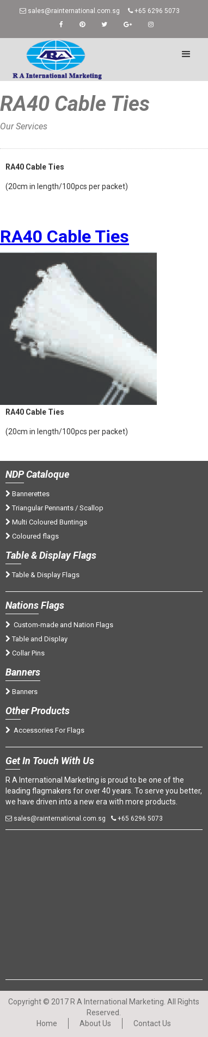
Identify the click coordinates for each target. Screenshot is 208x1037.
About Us (95, 1023)
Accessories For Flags (44, 730)
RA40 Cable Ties (64, 236)
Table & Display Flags (42, 575)
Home (23, 137)
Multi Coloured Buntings (46, 522)
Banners (21, 692)
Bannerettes (27, 494)
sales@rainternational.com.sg (70, 11)
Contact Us (152, 1023)
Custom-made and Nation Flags (59, 625)
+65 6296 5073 (154, 11)
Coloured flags (32, 536)
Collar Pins (25, 653)
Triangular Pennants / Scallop (54, 508)
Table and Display (36, 639)
